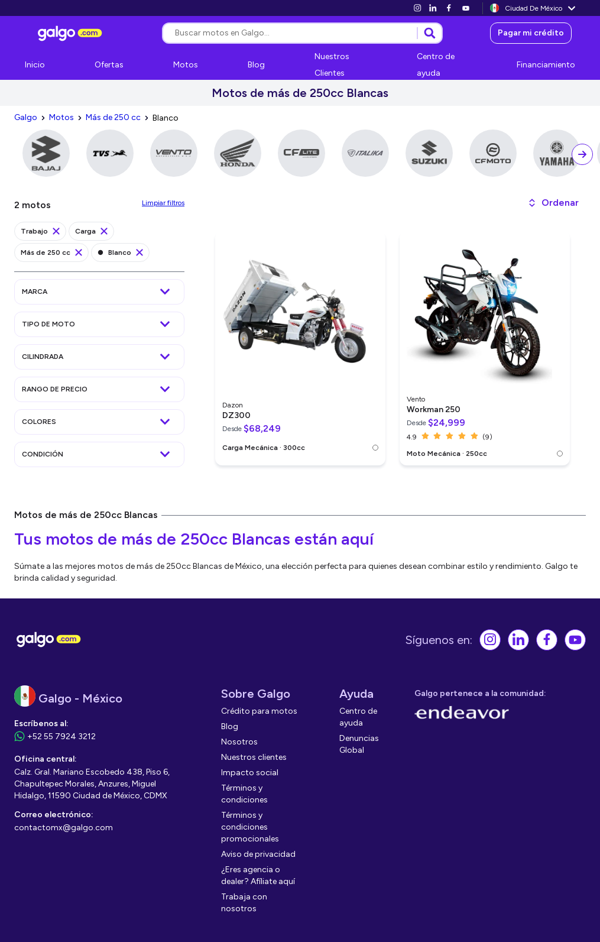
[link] (417, 8)
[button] (553, 202)
